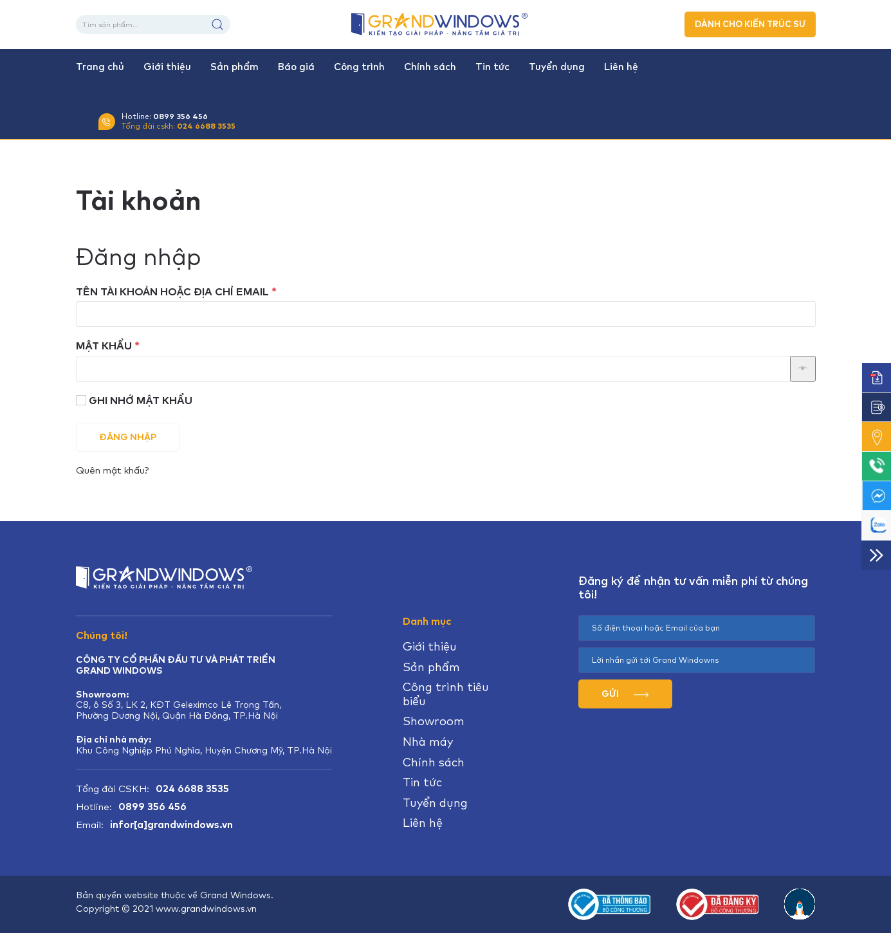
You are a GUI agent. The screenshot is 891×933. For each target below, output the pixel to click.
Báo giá (296, 67)
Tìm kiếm (217, 24)
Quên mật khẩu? (112, 470)
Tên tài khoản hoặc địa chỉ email (192, 292)
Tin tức (492, 67)
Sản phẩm (234, 67)
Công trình (359, 67)
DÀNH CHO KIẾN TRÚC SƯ (750, 24)
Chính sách (430, 67)
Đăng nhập (127, 436)
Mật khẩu (123, 346)
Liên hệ (621, 67)
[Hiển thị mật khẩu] (803, 369)
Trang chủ (100, 67)
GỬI (625, 693)
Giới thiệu (167, 67)
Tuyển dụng (557, 67)
